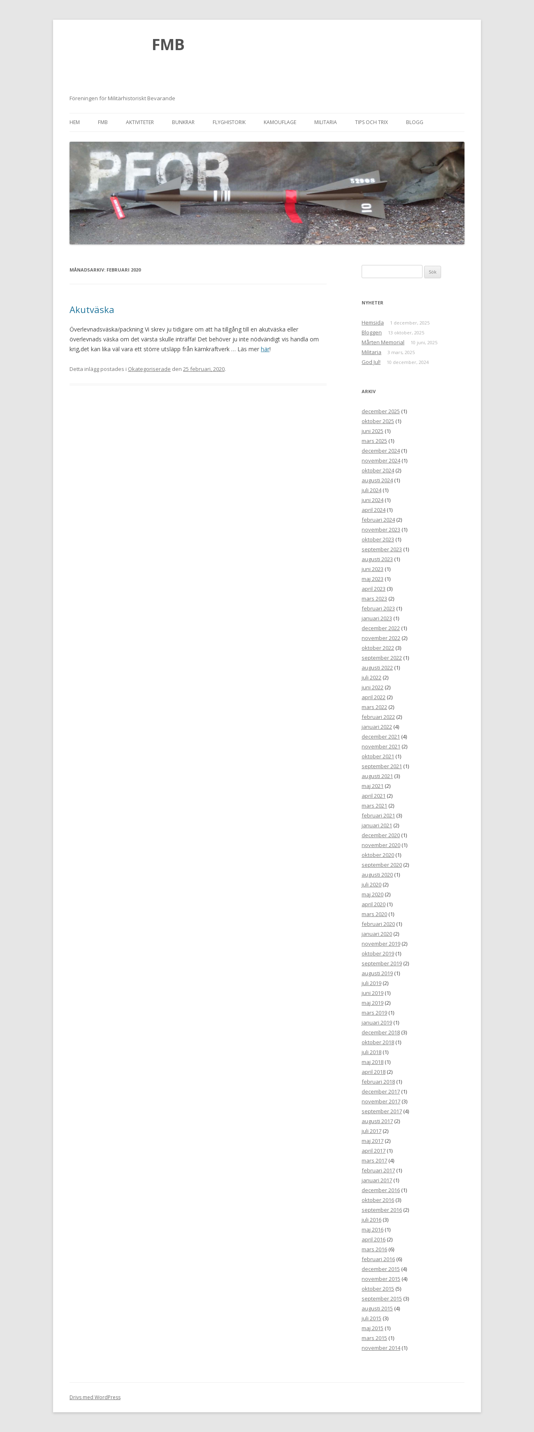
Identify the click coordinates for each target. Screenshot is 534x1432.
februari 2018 (378, 1081)
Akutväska (92, 309)
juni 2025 (372, 431)
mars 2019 (374, 1012)
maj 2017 (372, 1140)
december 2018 (381, 1032)
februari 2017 (378, 1170)
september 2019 (382, 963)
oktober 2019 (378, 953)
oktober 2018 (378, 1042)
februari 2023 (378, 608)
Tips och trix (371, 122)
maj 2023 (372, 578)
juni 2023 (372, 569)
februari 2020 (378, 924)
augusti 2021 (377, 776)
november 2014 (381, 1347)
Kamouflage (280, 122)
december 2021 (381, 736)
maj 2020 (372, 894)
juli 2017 (371, 1131)
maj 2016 (372, 1229)
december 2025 (381, 411)
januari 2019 (377, 1022)
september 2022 (382, 657)
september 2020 (382, 864)
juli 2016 (371, 1219)
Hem (75, 122)
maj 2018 (372, 1062)
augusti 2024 (377, 480)
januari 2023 (377, 618)
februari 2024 (378, 519)
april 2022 (373, 697)
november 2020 (381, 845)
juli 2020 (371, 884)
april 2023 (373, 588)
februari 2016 (378, 1259)
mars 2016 (374, 1249)
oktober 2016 (378, 1200)
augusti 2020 (377, 874)
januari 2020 (377, 933)
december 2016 (381, 1190)
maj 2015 (372, 1328)
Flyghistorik (229, 122)
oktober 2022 (378, 648)
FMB (168, 44)
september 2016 (382, 1209)
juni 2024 (372, 500)
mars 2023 (374, 598)
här (265, 349)
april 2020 (373, 904)
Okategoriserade (149, 369)
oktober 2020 (378, 855)
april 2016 (373, 1239)
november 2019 (381, 943)
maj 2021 (372, 786)
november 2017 (381, 1101)
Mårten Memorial (383, 342)
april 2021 (373, 795)
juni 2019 (372, 993)
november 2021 (381, 746)
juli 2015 (371, 1318)
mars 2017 (374, 1160)
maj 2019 (372, 1002)
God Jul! (371, 362)
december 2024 (381, 450)
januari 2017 (377, 1180)
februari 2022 (378, 717)
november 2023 (381, 529)
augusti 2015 (377, 1308)
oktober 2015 (378, 1288)
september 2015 (382, 1298)
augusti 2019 (377, 973)
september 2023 (382, 549)
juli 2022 (371, 677)
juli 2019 (371, 983)
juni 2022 (372, 687)
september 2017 (382, 1111)
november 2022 (381, 638)
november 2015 (381, 1278)
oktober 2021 (378, 756)
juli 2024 (371, 490)
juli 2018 (371, 1052)
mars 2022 (374, 707)
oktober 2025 (378, 421)
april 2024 (373, 509)
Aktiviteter (140, 122)
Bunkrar (183, 122)
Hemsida (373, 322)
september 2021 (382, 766)
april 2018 (373, 1071)
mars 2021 (374, 805)
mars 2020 (374, 914)
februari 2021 (378, 815)
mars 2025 (374, 440)
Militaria (325, 122)
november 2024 (381, 460)
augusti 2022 (377, 667)
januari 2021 (377, 825)
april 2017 (373, 1150)
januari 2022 (377, 726)
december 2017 (381, 1091)
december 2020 (381, 835)
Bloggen (372, 332)
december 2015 (381, 1269)
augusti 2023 (377, 559)
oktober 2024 (378, 470)
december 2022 (381, 628)
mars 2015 (374, 1338)
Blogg (414, 122)
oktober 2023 (378, 539)
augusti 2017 (377, 1121)
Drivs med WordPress (95, 1397)
